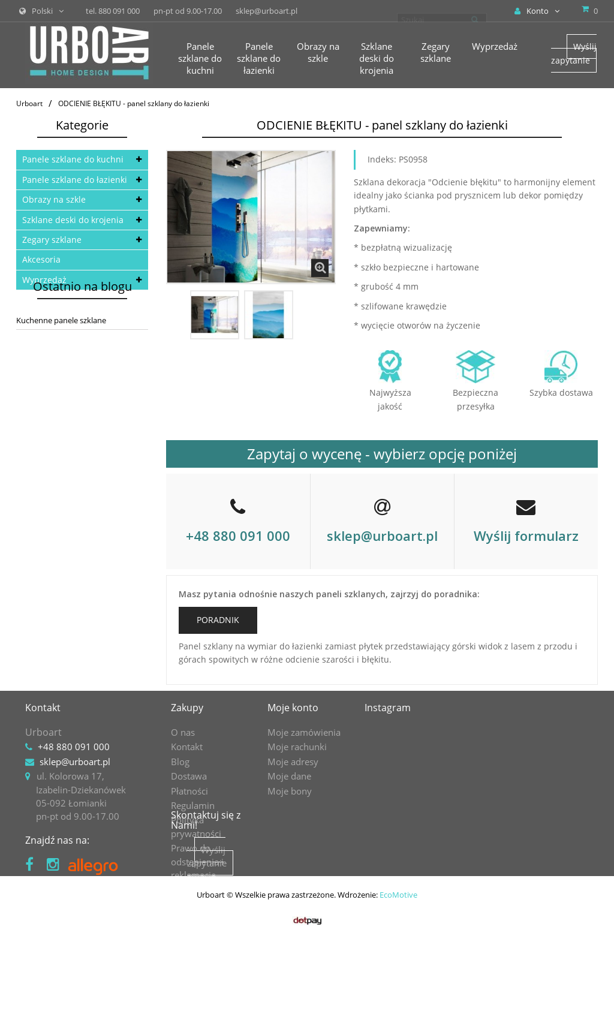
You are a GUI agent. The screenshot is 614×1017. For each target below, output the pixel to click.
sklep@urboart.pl (382, 535)
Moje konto (292, 707)
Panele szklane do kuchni (73, 159)
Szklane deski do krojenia (73, 219)
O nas (183, 732)
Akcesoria (41, 259)
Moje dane (289, 776)
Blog (180, 762)
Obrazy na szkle (54, 199)
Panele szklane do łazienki (74, 179)
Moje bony (289, 791)
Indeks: (382, 159)
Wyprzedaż (44, 279)
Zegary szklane (52, 239)
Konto (536, 10)
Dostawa (189, 776)
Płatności (189, 791)
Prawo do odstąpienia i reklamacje (197, 861)
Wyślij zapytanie (574, 53)
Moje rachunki (297, 747)
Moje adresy (292, 762)
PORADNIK (218, 619)
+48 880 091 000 (238, 535)
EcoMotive (398, 984)
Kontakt (187, 747)
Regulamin (193, 805)
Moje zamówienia (304, 732)
